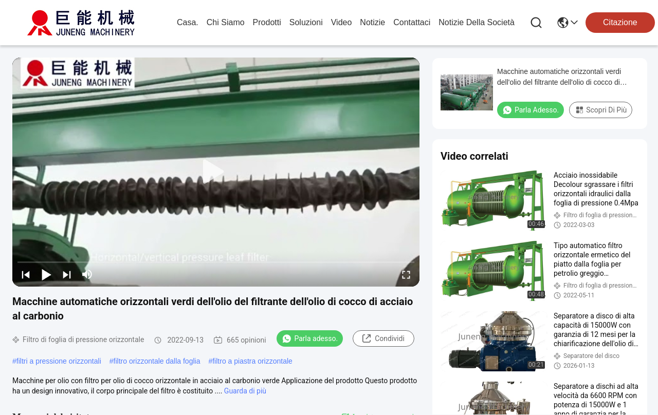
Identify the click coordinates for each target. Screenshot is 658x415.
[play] (216, 172)
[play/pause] (46, 274)
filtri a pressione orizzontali (58, 361)
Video (341, 22)
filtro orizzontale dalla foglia (157, 361)
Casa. (187, 22)
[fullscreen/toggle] (406, 274)
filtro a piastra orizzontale (252, 361)
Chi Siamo (226, 22)
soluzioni (306, 22)
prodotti (267, 22)
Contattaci (411, 22)
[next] (67, 274)
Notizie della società (476, 22)
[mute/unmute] (87, 274)
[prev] (25, 274)
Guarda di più (245, 391)
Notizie (372, 22)
